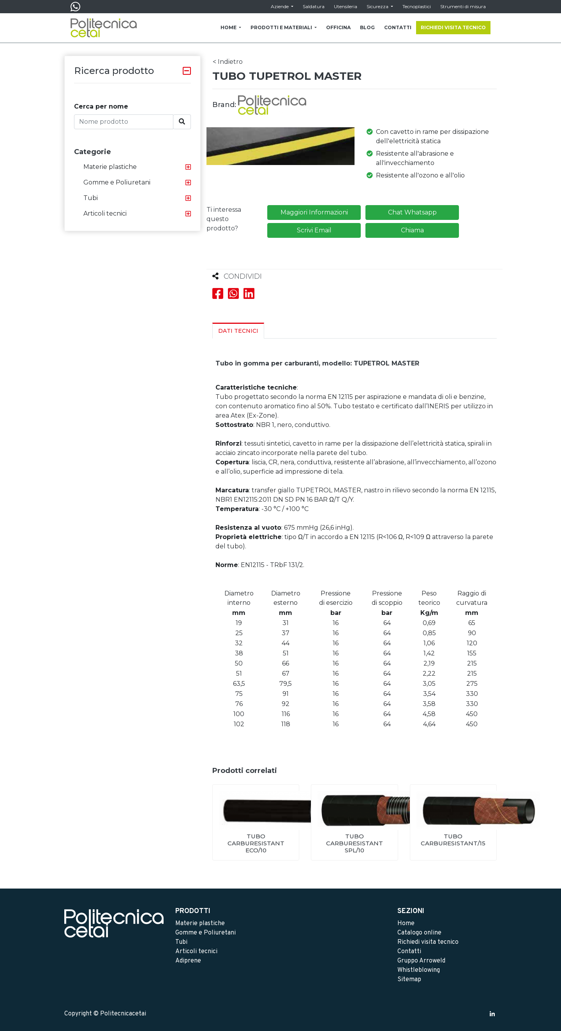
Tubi (90, 198)
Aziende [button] (280, 6)
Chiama (412, 230)
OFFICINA (338, 27)
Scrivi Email (314, 230)
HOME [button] (229, 27)
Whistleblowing (418, 970)
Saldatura (314, 6)
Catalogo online (419, 933)
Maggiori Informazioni (314, 212)
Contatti (409, 951)
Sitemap (409, 980)
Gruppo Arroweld (421, 961)
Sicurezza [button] (378, 6)
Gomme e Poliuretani (116, 182)
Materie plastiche (110, 166)
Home (406, 923)
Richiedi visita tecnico (428, 942)
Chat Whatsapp (412, 212)
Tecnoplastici (416, 6)
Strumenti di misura (463, 6)
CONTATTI (397, 27)
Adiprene (188, 961)
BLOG (367, 27)
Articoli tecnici (105, 213)
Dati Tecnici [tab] (238, 330)
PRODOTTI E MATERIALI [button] (282, 27)
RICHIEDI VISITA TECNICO (453, 27)
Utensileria (345, 6)
